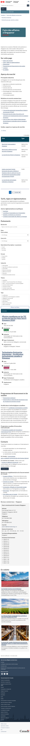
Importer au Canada (8, 481)
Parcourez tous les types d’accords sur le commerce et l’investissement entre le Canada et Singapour (15, 115)
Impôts (2, 698)
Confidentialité (3, 731)
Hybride (3, 259)
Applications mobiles (5, 725)
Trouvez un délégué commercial (10, 462)
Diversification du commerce (8, 289)
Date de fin (3, 238)
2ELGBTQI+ (4, 280)
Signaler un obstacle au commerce (12, 214)
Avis (1, 729)
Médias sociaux (4, 723)
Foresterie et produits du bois (8, 274)
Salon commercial (5, 304)
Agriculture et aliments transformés (9, 267)
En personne (4, 256)
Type (2, 292)
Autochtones (3, 715)
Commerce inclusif (5, 286)
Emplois (2, 687)
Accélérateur (4, 295)
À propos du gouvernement (6, 684)
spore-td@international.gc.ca (9, 526)
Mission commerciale (6, 303)
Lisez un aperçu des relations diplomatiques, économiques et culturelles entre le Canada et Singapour (15, 121)
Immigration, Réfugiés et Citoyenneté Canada (14, 487)
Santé (2, 696)
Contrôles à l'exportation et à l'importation (14, 213)
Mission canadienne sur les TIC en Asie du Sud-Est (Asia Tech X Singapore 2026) (14, 318)
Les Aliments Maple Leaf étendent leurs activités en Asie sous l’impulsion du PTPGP (14, 616)
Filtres (4, 130)
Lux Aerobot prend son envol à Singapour (11, 589)
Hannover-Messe (5, 299)
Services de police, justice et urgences (8, 706)
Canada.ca (3, 15)
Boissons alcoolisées (6, 270)
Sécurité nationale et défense (6, 702)
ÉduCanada (6, 490)
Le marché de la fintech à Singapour (11, 155)
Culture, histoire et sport (5, 704)
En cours (3, 248)
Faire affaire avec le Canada (10, 494)
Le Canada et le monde (5, 710)
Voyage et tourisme (4, 691)
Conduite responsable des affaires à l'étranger (15, 216)
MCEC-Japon (4, 301)
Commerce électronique (7, 285)
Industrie (3, 263)
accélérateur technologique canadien (18, 408)
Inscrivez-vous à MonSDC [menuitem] (8, 11)
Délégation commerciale (7, 298)
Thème (3, 278)
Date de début (4, 232)
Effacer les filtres (15, 307)
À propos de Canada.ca (5, 727)
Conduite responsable (6, 288)
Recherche (4, 224)
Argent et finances (4, 712)
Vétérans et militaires (5, 717)
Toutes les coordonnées (5, 680)
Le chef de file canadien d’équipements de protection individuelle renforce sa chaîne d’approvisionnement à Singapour (14, 643)
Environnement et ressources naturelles (8, 700)
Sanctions (5, 211)
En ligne (3, 257)
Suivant (16, 192)
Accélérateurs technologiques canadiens (10, 296)
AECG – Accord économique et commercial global (12, 283)
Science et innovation (5, 714)
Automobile (4, 268)
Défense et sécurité (6, 271)
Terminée (3, 250)
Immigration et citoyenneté (6, 689)
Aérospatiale (4, 265)
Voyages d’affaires (8, 476)
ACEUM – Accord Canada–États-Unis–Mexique (11, 282)
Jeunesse (2, 719)
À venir (3, 247)
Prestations (3, 694)
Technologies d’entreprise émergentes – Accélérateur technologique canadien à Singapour (12, 355)
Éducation (4, 273)
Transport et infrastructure (6, 708)
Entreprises (3, 692)
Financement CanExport (9, 398)
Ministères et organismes (5, 682)
